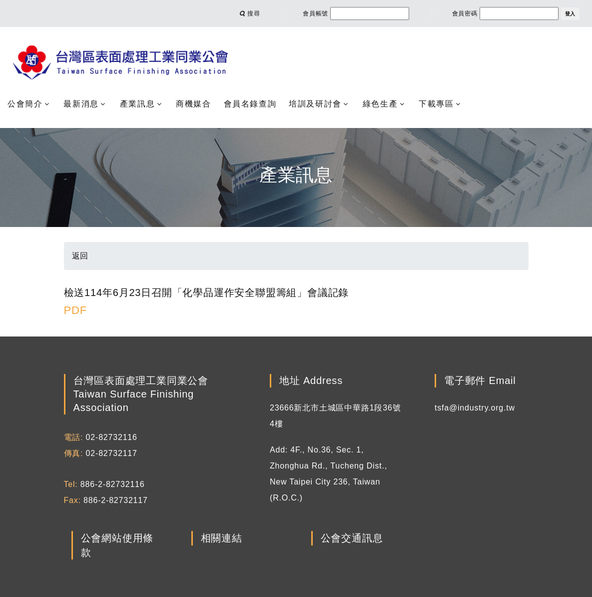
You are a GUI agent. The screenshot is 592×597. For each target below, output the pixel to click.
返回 (80, 256)
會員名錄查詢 (250, 104)
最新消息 (80, 104)
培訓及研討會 (315, 104)
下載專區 (436, 104)
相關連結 (221, 538)
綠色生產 (380, 104)
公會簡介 (24, 104)
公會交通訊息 (352, 538)
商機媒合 (193, 104)
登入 (570, 13)
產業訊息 (137, 104)
